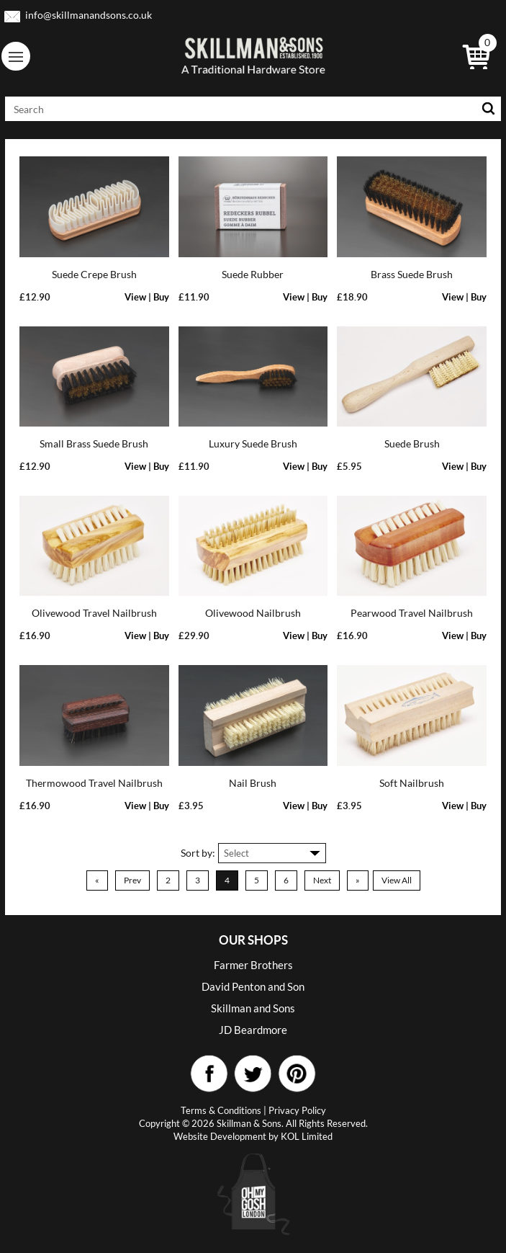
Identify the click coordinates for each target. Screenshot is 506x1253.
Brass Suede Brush (412, 274)
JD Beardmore (253, 1029)
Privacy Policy (297, 1110)
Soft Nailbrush (411, 783)
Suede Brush (412, 443)
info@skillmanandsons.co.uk (88, 15)
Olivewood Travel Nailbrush (94, 613)
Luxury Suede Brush (253, 443)
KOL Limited (307, 1136)
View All (396, 880)
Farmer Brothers (253, 964)
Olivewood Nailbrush (253, 613)
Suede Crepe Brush (94, 274)
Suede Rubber (253, 274)
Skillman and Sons (253, 1008)
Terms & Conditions (221, 1110)
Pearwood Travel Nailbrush (412, 613)
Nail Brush (252, 783)
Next (322, 880)
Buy (161, 297)
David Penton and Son (253, 986)
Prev (132, 880)
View (135, 297)
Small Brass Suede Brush (94, 443)
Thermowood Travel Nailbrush (94, 783)
